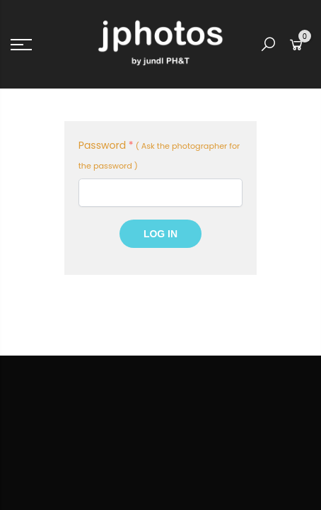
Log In (160, 233)
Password (106, 145)
